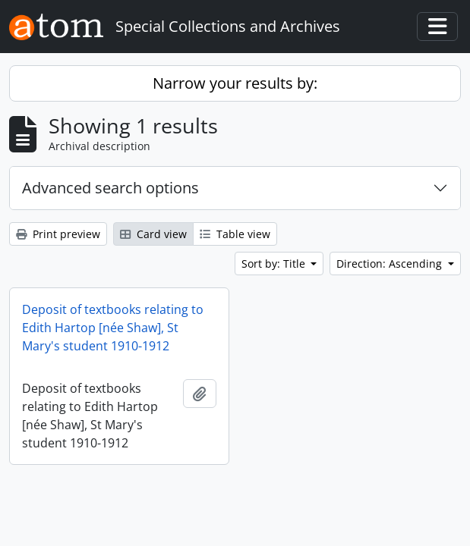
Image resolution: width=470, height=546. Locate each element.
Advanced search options (110, 187)
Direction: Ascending (390, 263)
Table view (235, 234)
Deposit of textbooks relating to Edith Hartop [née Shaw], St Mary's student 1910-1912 (112, 327)
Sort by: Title (274, 263)
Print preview (58, 234)
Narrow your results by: (235, 83)
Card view (153, 234)
